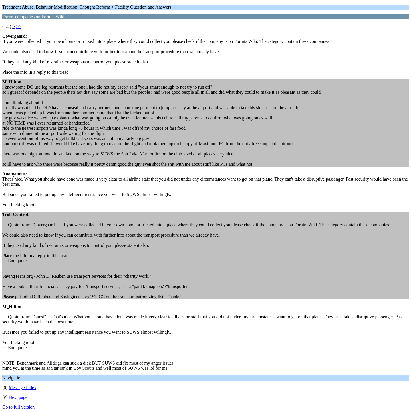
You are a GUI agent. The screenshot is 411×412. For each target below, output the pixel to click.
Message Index (22, 387)
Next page (18, 397)
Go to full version (18, 407)
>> (18, 26)
